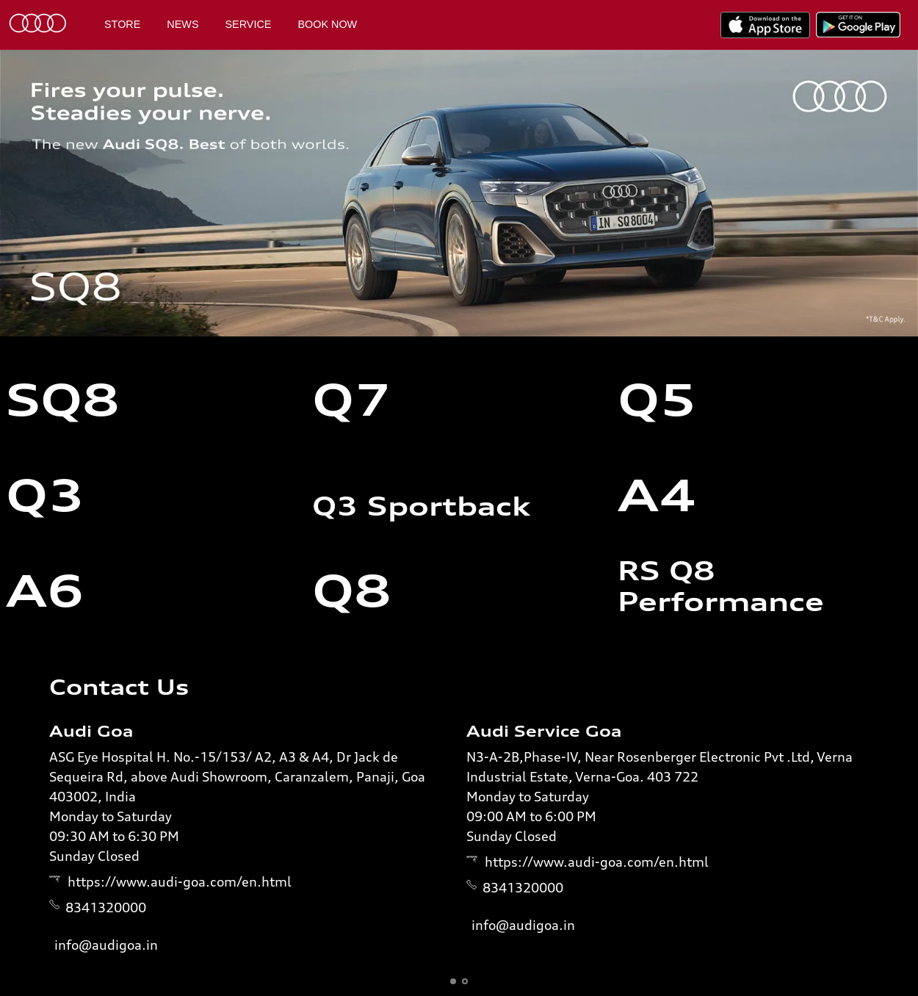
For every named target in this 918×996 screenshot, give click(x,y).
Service (248, 24)
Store (122, 24)
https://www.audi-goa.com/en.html (180, 881)
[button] (453, 981)
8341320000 (105, 907)
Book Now (327, 24)
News (182, 24)
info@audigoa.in (106, 945)
